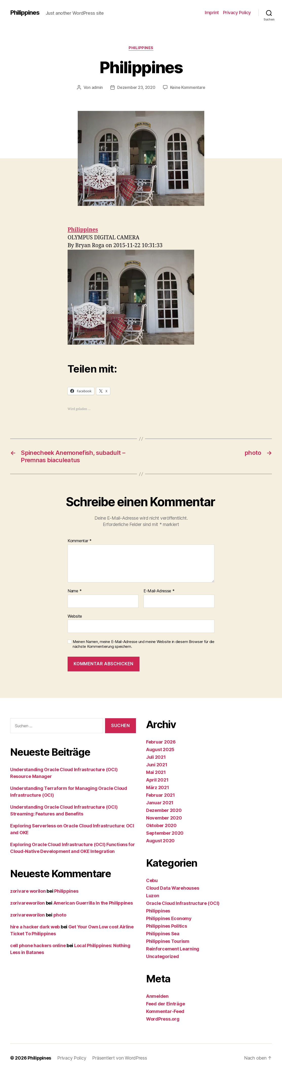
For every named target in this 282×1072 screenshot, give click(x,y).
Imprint (212, 12)
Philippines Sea (162, 933)
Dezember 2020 (164, 810)
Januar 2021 (159, 802)
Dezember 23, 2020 (136, 87)
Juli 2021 (156, 756)
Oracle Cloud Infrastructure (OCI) (182, 903)
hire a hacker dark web (35, 926)
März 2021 (157, 787)
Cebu (152, 880)
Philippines (24, 13)
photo (59, 914)
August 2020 (160, 840)
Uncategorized (162, 956)
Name (75, 591)
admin (97, 87)
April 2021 (157, 779)
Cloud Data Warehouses (172, 887)
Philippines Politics (166, 925)
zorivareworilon (27, 902)
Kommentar (80, 540)
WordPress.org (162, 1018)
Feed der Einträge (165, 1003)
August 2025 (160, 749)
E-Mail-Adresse (159, 591)
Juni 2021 (156, 764)
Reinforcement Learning (172, 948)
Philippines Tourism (167, 941)
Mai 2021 (156, 772)
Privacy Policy (237, 12)
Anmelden (157, 996)
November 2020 (164, 817)
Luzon (152, 895)
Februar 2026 (161, 741)
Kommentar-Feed (165, 1011)
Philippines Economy (169, 918)
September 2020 (165, 832)
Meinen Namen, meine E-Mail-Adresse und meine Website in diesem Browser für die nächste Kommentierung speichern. (143, 644)
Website (75, 615)
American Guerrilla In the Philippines (93, 902)
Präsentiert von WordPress (120, 1057)
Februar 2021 (160, 794)
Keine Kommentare (187, 87)
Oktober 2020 (161, 825)
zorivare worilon (28, 890)
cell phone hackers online (38, 945)
